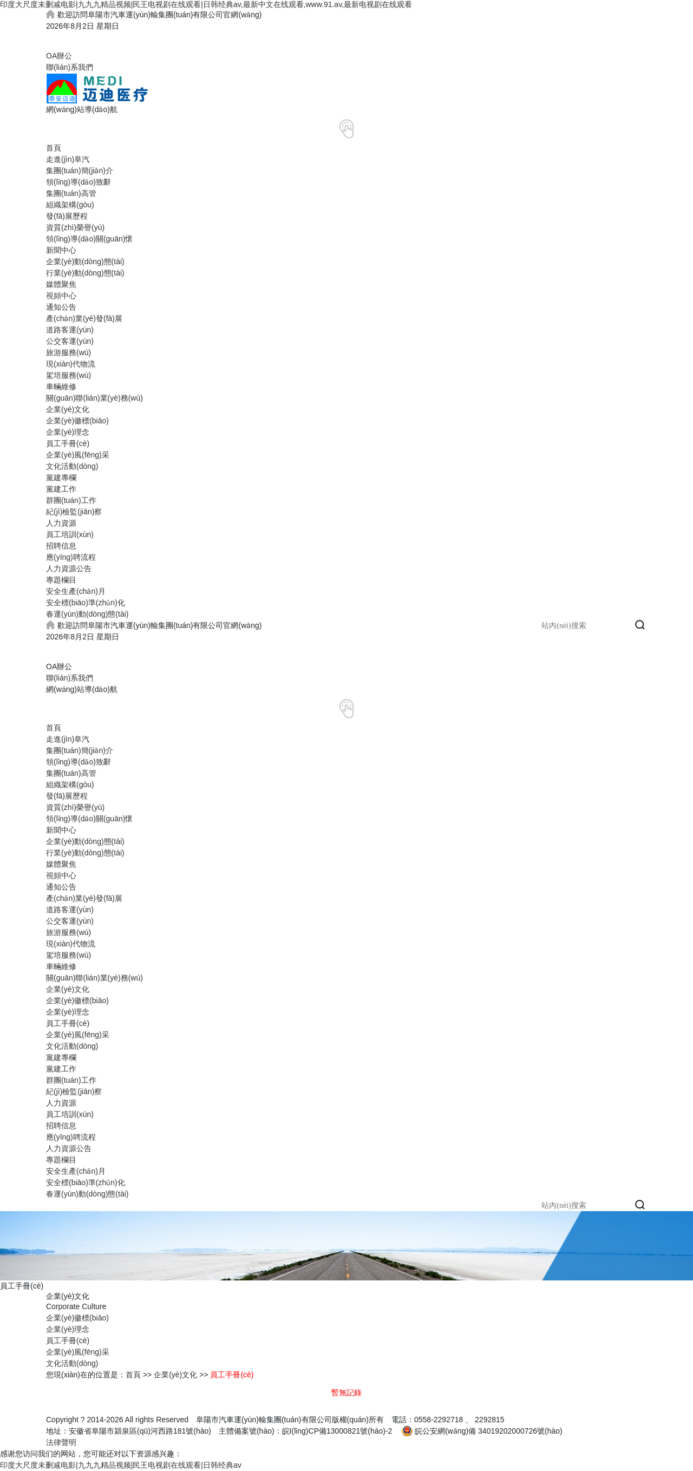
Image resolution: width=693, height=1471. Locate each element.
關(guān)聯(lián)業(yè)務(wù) (94, 398)
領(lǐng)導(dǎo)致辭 (78, 182)
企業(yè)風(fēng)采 (77, 454)
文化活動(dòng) (72, 466)
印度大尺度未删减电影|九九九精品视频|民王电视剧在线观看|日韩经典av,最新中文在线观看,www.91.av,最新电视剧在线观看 (206, 4)
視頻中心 (61, 295)
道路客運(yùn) (70, 329)
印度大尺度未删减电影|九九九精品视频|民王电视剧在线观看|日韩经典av (120, 1465)
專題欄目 (61, 580)
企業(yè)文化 (67, 409)
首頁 (53, 147)
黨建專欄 (61, 477)
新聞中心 (61, 250)
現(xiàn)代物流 (70, 363)
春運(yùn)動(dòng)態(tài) (87, 614)
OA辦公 (59, 55)
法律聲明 (61, 1442)
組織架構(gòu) (70, 204)
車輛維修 (61, 386)
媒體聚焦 (61, 284)
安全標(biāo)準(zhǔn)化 (85, 602)
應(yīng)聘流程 (71, 557)
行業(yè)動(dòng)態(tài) (85, 273)
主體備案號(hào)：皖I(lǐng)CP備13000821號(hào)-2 (305, 1431)
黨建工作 (61, 489)
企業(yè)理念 (67, 432)
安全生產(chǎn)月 (76, 591)
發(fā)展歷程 (67, 216)
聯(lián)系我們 (69, 67)
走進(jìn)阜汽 (67, 159)
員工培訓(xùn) (70, 534)
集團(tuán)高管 (71, 193)
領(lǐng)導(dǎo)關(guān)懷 (89, 238)
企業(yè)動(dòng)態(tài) (85, 261)
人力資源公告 (68, 568)
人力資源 (61, 523)
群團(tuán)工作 (71, 500)
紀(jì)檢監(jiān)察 (74, 511)
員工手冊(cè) (67, 443)
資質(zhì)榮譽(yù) (75, 227)
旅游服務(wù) (68, 352)
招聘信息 (61, 545)
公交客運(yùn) (70, 341)
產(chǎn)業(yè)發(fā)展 (84, 318)
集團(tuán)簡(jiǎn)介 (79, 170)
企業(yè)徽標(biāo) (77, 420)
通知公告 (61, 307)
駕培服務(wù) (68, 375)
